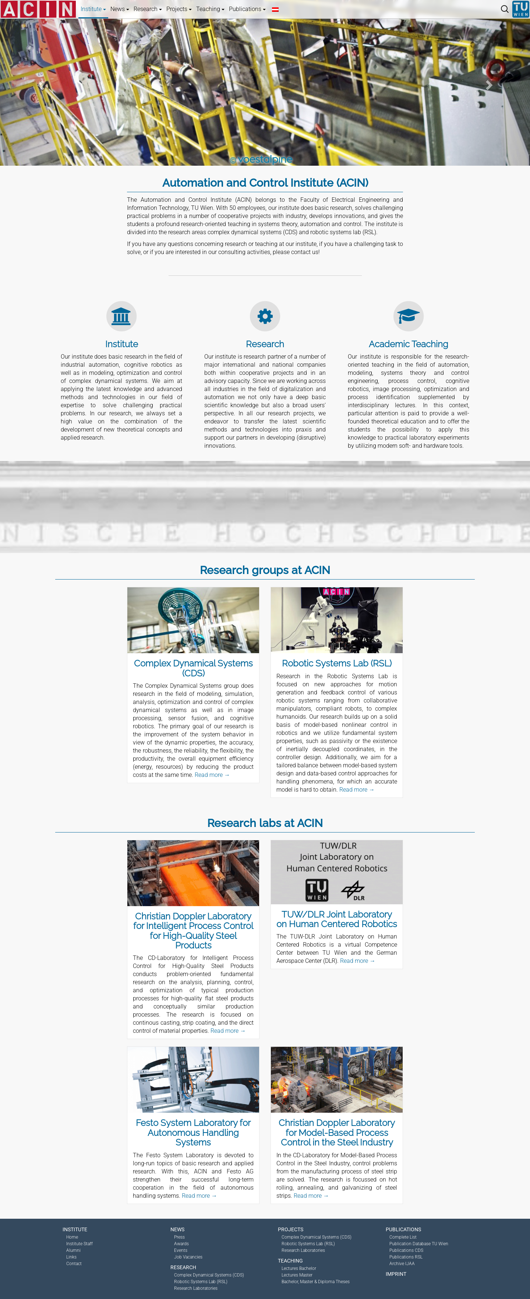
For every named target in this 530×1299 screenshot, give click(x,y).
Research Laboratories (196, 1288)
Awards (181, 1243)
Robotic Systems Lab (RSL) (200, 1281)
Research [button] (148, 9)
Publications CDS (406, 1250)
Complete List (403, 1237)
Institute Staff (79, 1243)
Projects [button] (179, 9)
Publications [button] (247, 9)
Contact (74, 1263)
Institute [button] (93, 9)
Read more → (212, 774)
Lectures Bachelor (299, 1268)
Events (180, 1250)
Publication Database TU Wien (418, 1243)
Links (71, 1257)
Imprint (396, 1274)
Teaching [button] (210, 9)
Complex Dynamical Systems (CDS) (209, 1275)
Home (72, 1237)
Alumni (73, 1250)
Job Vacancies (188, 1257)
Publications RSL (406, 1257)
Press (179, 1237)
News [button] (119, 9)
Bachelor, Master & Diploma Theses (316, 1281)
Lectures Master (297, 1275)
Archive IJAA (402, 1263)
